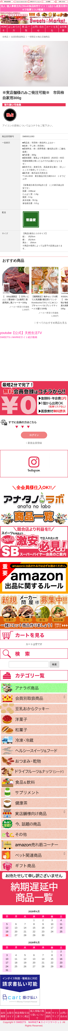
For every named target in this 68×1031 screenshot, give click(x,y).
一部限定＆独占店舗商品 (39, 37)
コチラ (34, 125)
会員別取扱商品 (18, 37)
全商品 (5, 37)
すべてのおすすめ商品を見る (51, 322)
